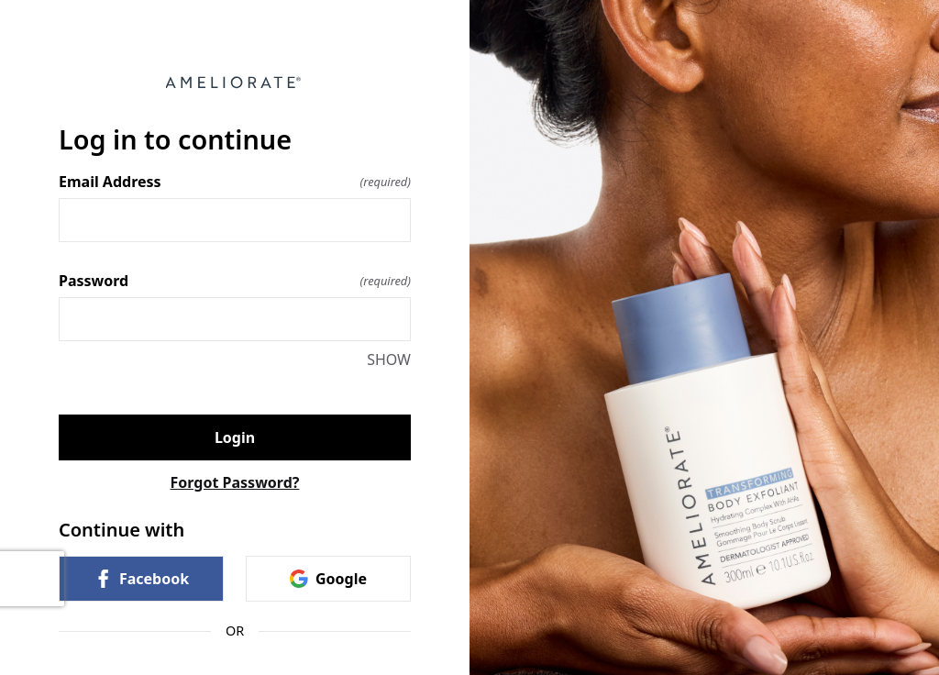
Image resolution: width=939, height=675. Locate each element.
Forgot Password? (235, 482)
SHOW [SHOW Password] (389, 359)
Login (235, 437)
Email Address (235, 181)
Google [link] (328, 579)
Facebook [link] (141, 579)
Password (235, 280)
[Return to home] (235, 82)
